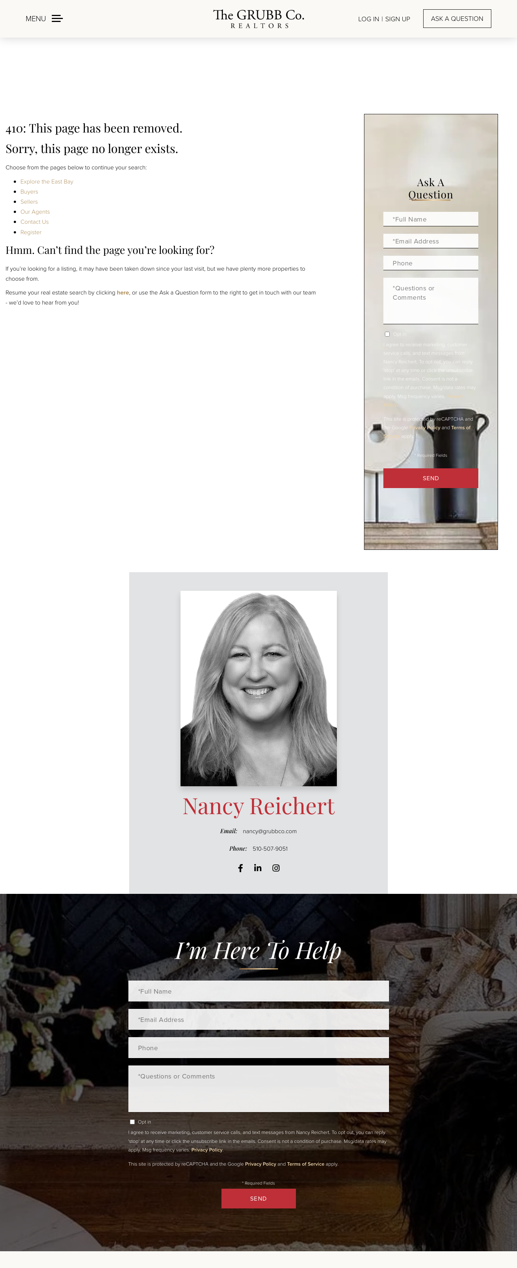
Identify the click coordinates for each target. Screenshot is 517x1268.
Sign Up (397, 19)
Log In (368, 19)
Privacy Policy (424, 427)
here (123, 292)
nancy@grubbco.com (270, 831)
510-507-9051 (270, 848)
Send (431, 478)
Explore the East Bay (46, 181)
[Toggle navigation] (44, 18)
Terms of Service (305, 1163)
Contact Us (34, 221)
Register (31, 232)
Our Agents (35, 211)
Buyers (29, 191)
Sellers (29, 201)
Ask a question (457, 18)
